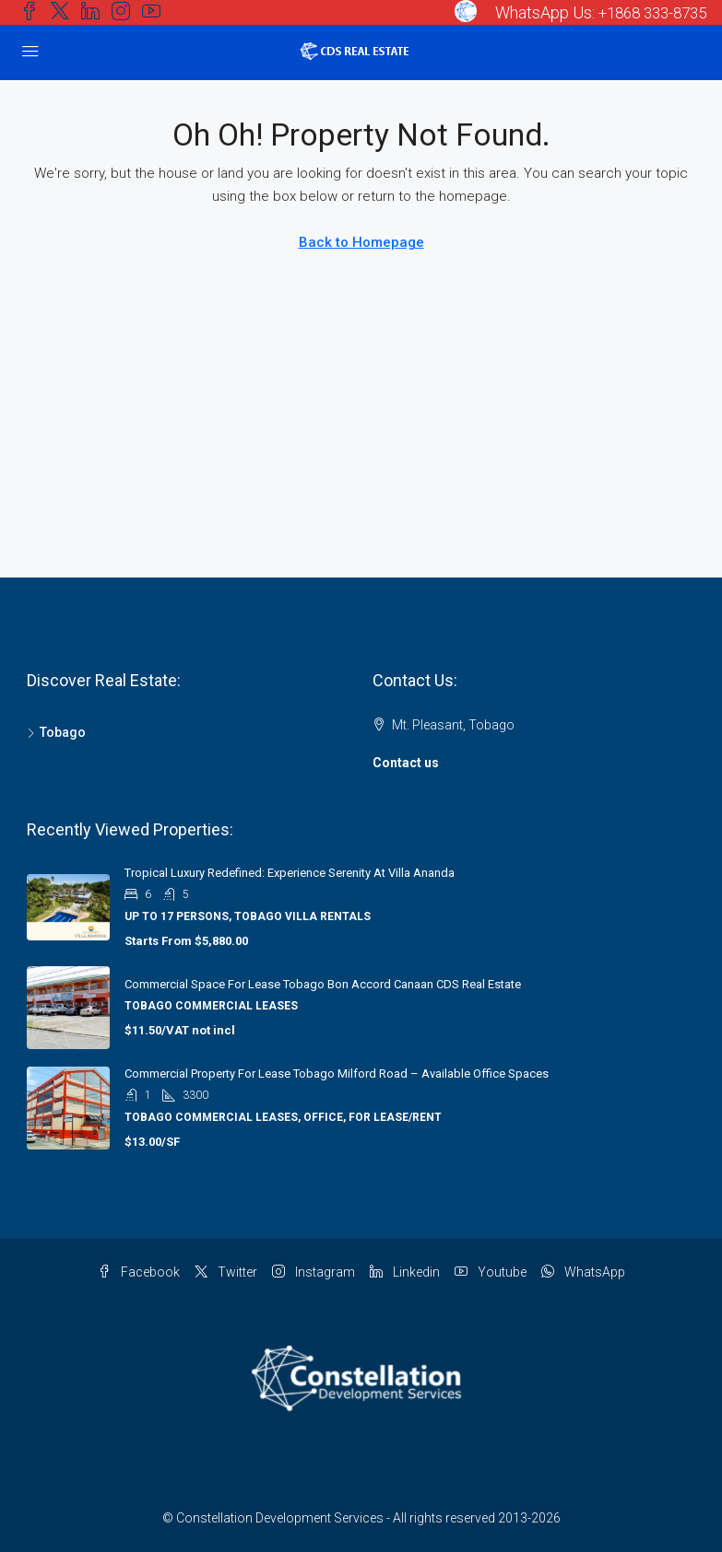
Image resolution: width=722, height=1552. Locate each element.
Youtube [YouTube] (491, 1272)
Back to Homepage (361, 242)
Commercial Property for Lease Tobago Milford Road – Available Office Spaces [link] (336, 1073)
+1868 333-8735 (646, 12)
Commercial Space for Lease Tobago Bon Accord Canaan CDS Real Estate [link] (322, 984)
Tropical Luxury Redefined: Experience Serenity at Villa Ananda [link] (289, 873)
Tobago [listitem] (56, 732)
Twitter (226, 1272)
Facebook (139, 1272)
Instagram (313, 1272)
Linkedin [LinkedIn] (405, 1272)
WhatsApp (583, 1272)
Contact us (406, 762)
